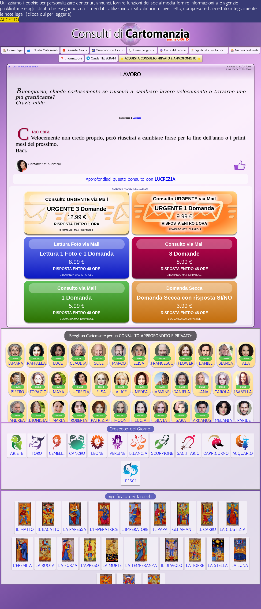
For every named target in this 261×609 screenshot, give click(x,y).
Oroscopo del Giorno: (130, 429)
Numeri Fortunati (244, 50)
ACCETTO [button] (9, 19)
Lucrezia (137, 118)
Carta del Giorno (173, 50)
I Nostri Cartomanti (42, 50)
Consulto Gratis (74, 50)
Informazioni (71, 58)
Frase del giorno (142, 50)
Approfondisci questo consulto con (130, 179)
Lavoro (130, 74)
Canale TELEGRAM (101, 58)
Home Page (12, 50)
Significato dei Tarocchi (208, 50)
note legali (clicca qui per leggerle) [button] (38, 14)
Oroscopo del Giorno (108, 50)
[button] (76, 213)
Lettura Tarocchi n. (23, 66)
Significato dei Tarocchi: (130, 496)
